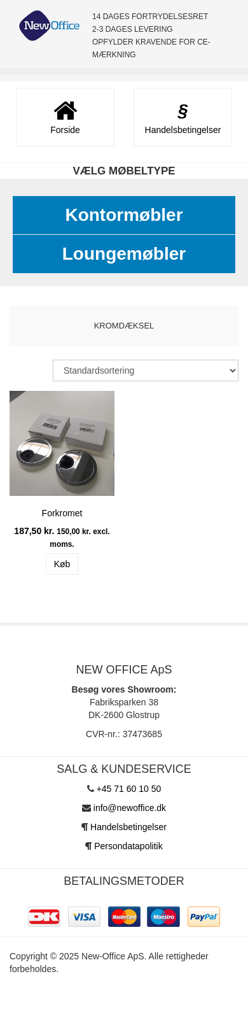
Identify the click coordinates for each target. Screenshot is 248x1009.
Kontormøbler (124, 215)
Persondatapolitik (128, 846)
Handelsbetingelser (128, 827)
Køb (62, 564)
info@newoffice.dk (129, 808)
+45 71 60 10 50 (129, 789)
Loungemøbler (124, 254)
